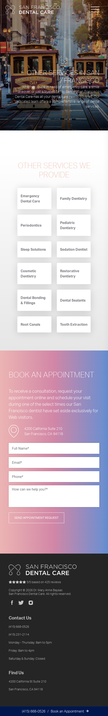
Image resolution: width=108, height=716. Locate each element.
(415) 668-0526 (33, 711)
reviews (35, 582)
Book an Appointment (67, 711)
